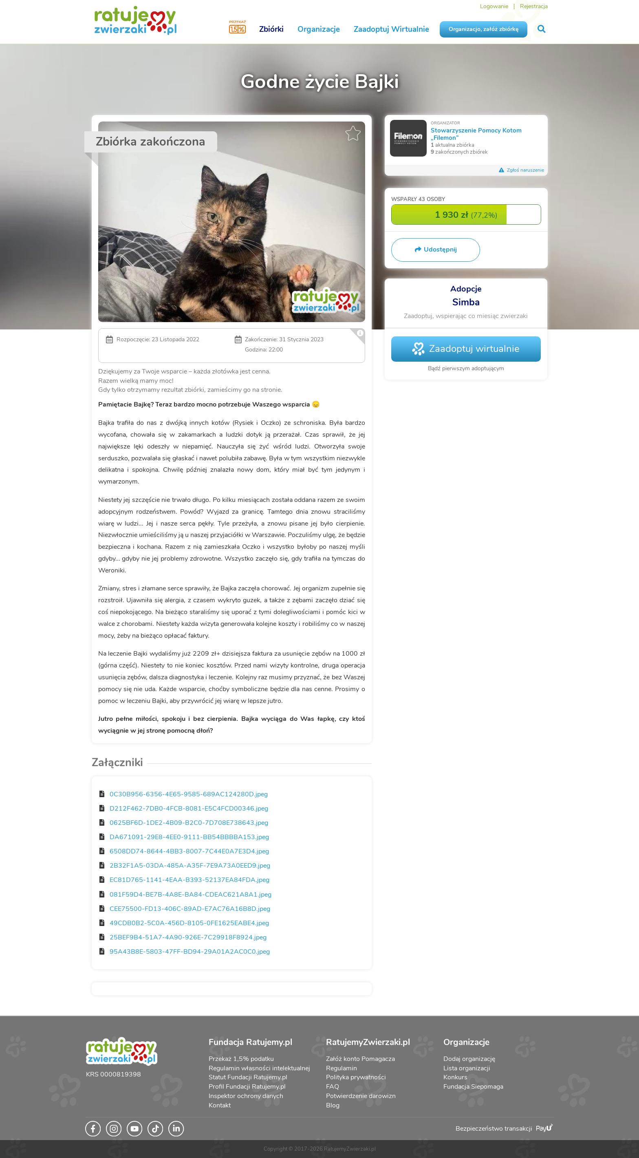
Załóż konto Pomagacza (360, 1058)
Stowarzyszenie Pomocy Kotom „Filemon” (476, 134)
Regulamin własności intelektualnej (259, 1068)
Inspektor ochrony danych (246, 1096)
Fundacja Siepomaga (473, 1086)
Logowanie (494, 6)
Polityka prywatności (356, 1077)
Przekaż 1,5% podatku (241, 1058)
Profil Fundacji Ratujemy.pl (247, 1086)
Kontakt (220, 1105)
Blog (332, 1105)
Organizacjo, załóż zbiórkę (483, 29)
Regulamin (341, 1068)
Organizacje (318, 29)
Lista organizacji (466, 1068)
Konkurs (455, 1077)
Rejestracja (534, 6)
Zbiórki (271, 29)
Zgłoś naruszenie (521, 170)
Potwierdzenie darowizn (361, 1096)
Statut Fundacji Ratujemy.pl (248, 1077)
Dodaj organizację (469, 1058)
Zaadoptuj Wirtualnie (391, 29)
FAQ (332, 1086)
